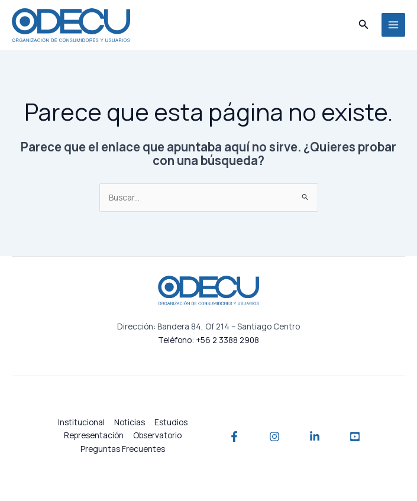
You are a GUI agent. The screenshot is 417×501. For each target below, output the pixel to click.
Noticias (129, 422)
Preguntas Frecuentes (122, 448)
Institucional (81, 422)
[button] (363, 25)
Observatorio (157, 435)
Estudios (171, 422)
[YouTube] (355, 436)
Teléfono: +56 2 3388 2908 (208, 339)
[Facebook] (234, 436)
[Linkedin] (314, 436)
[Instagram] (274, 436)
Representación (94, 435)
